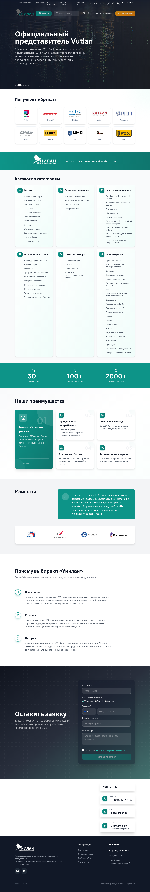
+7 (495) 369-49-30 (125, 3)
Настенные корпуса (32, 200)
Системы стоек (30, 221)
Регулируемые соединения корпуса (117, 284)
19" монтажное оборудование (118, 348)
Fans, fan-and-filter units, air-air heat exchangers (119, 222)
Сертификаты (83, 862)
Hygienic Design (30, 237)
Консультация (125, 13)
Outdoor (28, 225)
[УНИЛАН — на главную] (24, 847)
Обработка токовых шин (34, 285)
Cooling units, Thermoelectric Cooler (118, 197)
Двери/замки (112, 324)
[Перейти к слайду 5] (28, 85)
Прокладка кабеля (114, 344)
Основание (110, 271)
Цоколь (109, 316)
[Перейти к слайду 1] (15, 85)
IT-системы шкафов (32, 212)
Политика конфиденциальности (111, 884)
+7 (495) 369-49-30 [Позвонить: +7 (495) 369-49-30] (120, 850)
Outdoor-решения (114, 217)
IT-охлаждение (112, 209)
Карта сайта (130, 884)
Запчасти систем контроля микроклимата (117, 241)
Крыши (109, 328)
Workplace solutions (32, 229)
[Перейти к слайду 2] (19, 85)
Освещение (111, 300)
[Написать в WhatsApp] (17, 871)
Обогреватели (112, 213)
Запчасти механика (32, 241)
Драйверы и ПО (79, 3)
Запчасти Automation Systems (37, 297)
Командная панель (32, 216)
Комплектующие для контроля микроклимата (119, 235)
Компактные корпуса (33, 196)
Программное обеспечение (36, 272)
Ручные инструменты (33, 293)
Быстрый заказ (104, 13)
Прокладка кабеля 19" (115, 308)
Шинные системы (72, 204)
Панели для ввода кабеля (117, 312)
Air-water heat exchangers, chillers (117, 228)
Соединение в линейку (115, 275)
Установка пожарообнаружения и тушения (75, 275)
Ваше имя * (87, 685)
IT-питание (69, 264)
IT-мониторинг (71, 268)
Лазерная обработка (33, 281)
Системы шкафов (31, 204)
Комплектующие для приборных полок (115, 265)
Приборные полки (114, 260)
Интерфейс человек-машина (118, 353)
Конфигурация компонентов (36, 260)
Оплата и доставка (62, 3)
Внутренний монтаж (114, 332)
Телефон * (86, 706)
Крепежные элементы (115, 336)
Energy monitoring (73, 208)
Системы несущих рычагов (35, 233)
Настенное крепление (115, 279)
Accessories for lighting (116, 304)
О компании (51, 3)
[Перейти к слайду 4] (26, 85)
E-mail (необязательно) (92, 718)
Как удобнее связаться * (92, 697)
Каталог (43, 13)
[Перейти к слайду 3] (23, 85)
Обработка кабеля (32, 289)
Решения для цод (72, 260)
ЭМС (108, 289)
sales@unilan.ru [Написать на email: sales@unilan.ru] (115, 855)
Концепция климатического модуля (118, 203)
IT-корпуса (28, 208)
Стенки (109, 320)
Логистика (28, 268)
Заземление (111, 340)
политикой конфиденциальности (110, 750)
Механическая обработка (35, 277)
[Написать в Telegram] (24, 871)
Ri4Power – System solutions (77, 200)
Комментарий (88, 730)
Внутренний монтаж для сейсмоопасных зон (116, 294)
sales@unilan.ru (97, 3)
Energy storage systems (75, 196)
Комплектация (30, 264)
